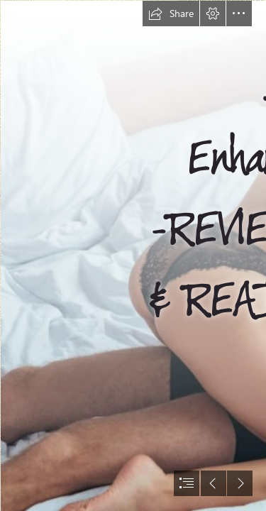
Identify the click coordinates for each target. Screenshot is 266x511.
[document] (133, 255)
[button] (171, 13)
